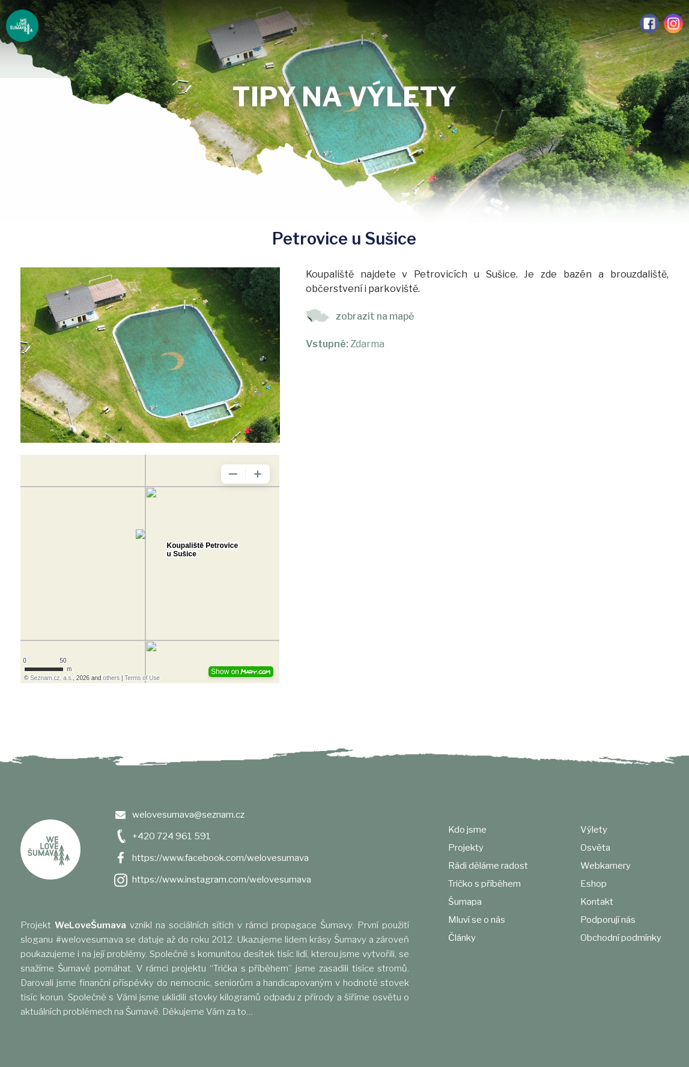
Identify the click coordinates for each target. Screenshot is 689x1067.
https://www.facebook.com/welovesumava (220, 858)
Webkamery (517, 23)
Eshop (593, 883)
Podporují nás (604, 24)
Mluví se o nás (357, 24)
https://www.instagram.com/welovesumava (221, 879)
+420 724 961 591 (171, 836)
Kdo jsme (70, 24)
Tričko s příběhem (253, 24)
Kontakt (596, 901)
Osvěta (473, 23)
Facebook (649, 23)
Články (405, 23)
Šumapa (308, 23)
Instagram (673, 23)
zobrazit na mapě (375, 316)
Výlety (439, 23)
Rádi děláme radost (174, 24)
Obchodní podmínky (620, 937)
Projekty (111, 23)
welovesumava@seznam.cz (188, 814)
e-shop (559, 24)
